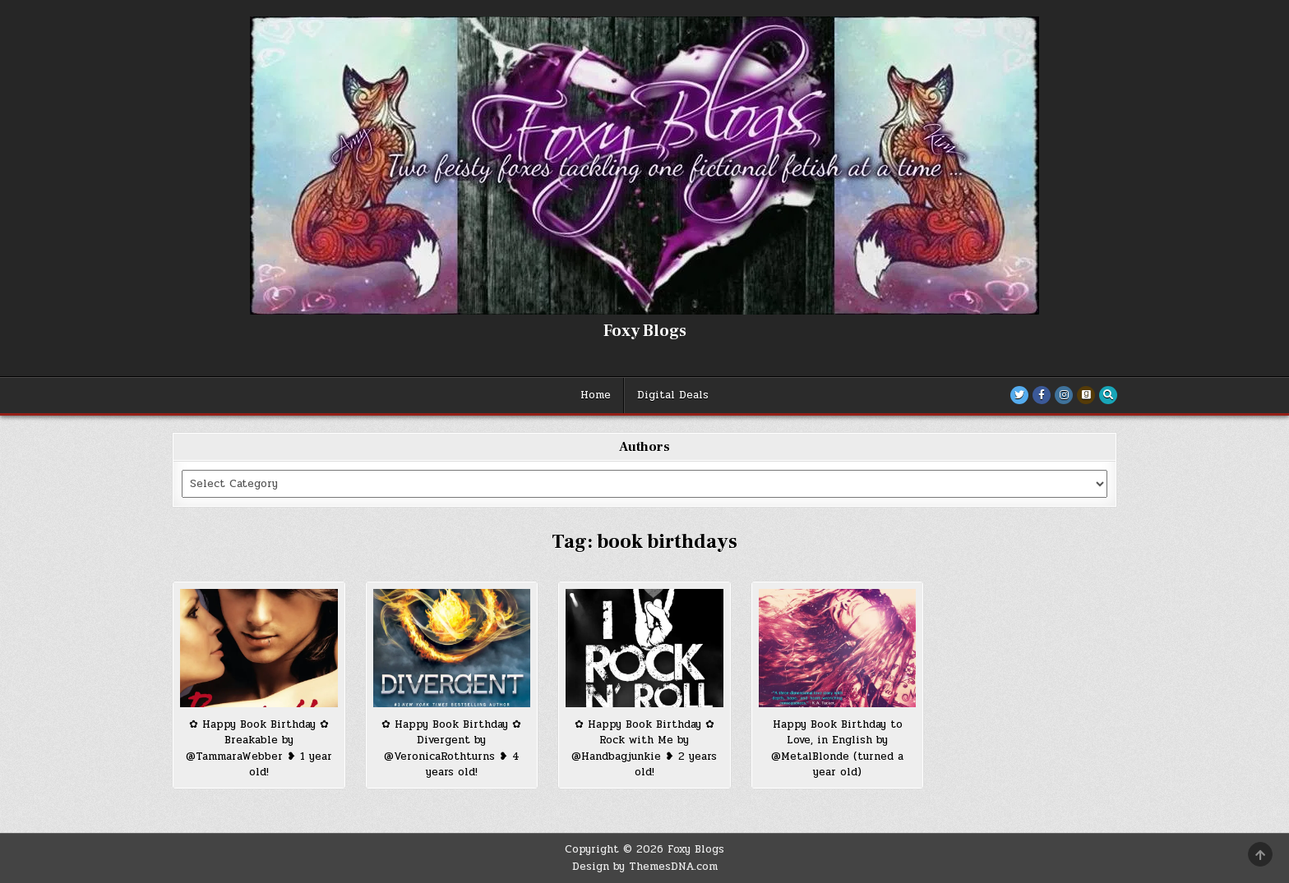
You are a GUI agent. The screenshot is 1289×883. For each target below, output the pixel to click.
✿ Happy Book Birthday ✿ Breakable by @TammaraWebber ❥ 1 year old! (259, 748)
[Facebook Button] (1042, 395)
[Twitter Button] (1019, 395)
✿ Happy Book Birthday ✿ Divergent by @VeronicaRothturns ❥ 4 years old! (451, 748)
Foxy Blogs (644, 331)
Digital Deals (673, 395)
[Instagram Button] (1064, 395)
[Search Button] (1108, 395)
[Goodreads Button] (1086, 395)
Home (595, 395)
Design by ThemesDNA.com (645, 866)
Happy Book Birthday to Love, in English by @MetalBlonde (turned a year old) (837, 748)
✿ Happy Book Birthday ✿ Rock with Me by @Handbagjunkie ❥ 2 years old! (644, 748)
